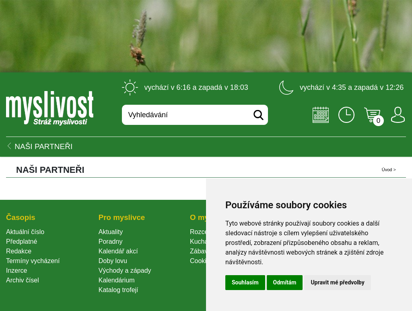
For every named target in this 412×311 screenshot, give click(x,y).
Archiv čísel (22, 280)
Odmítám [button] (285, 282)
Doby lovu (113, 260)
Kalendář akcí (118, 251)
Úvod (387, 169)
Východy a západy (125, 270)
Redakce (18, 251)
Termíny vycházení (33, 260)
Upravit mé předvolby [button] (337, 282)
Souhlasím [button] (245, 282)
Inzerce (16, 270)
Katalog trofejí (118, 289)
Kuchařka (203, 241)
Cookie (201, 260)
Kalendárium (117, 280)
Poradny (111, 241)
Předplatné (21, 241)
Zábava (200, 251)
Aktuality (111, 231)
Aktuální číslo (25, 231)
